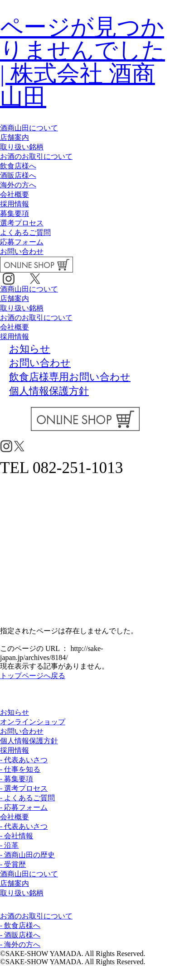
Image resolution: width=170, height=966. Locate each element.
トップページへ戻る (32, 675)
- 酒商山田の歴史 (27, 855)
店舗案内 (14, 137)
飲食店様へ (18, 166)
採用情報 (14, 204)
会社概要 (14, 194)
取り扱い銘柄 (22, 147)
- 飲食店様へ (20, 925)
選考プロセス (22, 223)
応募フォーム (22, 242)
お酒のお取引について (36, 156)
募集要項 (14, 213)
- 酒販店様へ (20, 935)
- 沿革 (9, 845)
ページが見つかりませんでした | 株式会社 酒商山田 (82, 62)
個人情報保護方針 (29, 741)
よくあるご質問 (25, 232)
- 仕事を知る (20, 769)
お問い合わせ (22, 251)
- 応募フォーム (24, 807)
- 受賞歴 (13, 864)
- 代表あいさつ (24, 760)
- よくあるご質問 (27, 798)
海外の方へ (18, 185)
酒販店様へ (18, 175)
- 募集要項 (16, 779)
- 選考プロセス (24, 788)
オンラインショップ (32, 722)
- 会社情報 (16, 836)
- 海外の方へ (20, 944)
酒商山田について (29, 128)
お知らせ (14, 712)
